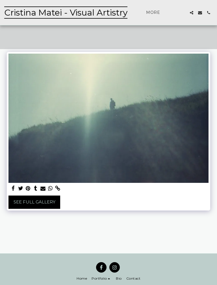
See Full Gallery (34, 202)
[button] (192, 13)
